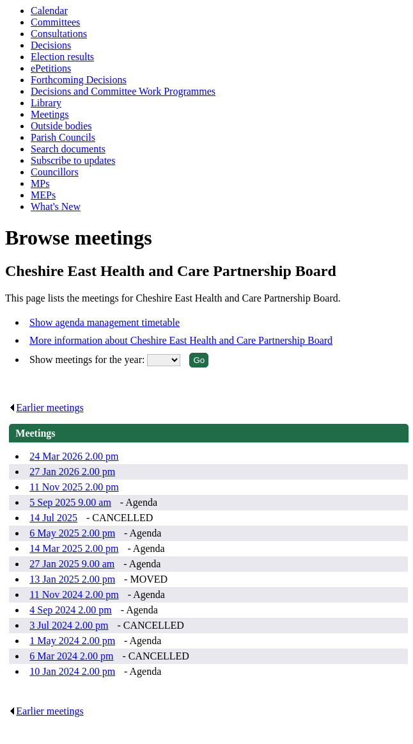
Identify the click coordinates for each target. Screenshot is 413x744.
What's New (56, 206)
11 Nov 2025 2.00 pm (73, 486)
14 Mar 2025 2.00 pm (73, 548)
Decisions (51, 45)
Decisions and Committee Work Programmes (123, 91)
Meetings (50, 114)
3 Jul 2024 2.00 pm (68, 625)
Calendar (49, 10)
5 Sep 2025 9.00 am (70, 502)
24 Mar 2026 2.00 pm (73, 456)
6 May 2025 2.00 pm (72, 533)
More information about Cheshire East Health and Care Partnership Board (180, 340)
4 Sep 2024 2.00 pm (70, 609)
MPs (40, 183)
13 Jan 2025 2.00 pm (72, 579)
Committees (55, 22)
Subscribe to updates (73, 160)
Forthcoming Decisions (79, 79)
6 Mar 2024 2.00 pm (71, 656)
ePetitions (51, 68)
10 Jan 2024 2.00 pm (72, 671)
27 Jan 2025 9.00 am (71, 563)
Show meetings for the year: (88, 359)
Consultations (59, 33)
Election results (62, 56)
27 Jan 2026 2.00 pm (72, 471)
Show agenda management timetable (104, 322)
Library (46, 102)
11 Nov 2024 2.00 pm (73, 594)
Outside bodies (61, 125)
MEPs (43, 195)
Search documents (68, 148)
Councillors (55, 171)
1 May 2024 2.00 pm (72, 640)
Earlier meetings (46, 407)
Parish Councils (63, 137)
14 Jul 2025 (53, 517)
